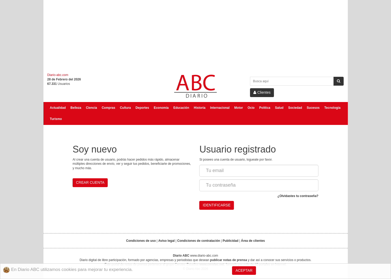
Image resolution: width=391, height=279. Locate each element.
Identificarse (216, 205)
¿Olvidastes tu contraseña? (298, 196)
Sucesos (313, 108)
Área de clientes (253, 241)
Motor (238, 108)
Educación (181, 108)
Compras (108, 108)
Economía (161, 108)
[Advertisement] (195, 36)
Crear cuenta (90, 182)
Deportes (142, 108)
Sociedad (295, 108)
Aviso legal (166, 241)
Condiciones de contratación (198, 241)
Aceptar (243, 270)
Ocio (251, 108)
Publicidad (231, 241)
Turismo (56, 119)
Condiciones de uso (141, 241)
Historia (200, 108)
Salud (279, 108)
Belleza (75, 108)
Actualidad (58, 108)
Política (264, 108)
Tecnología (332, 108)
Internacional (220, 108)
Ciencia (91, 108)
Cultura (125, 108)
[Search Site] (292, 81)
